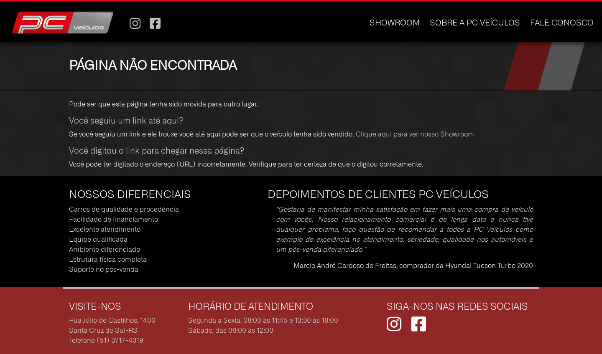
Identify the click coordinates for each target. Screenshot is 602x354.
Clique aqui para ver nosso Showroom (415, 134)
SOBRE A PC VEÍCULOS (475, 23)
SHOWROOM (395, 23)
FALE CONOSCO (562, 23)
